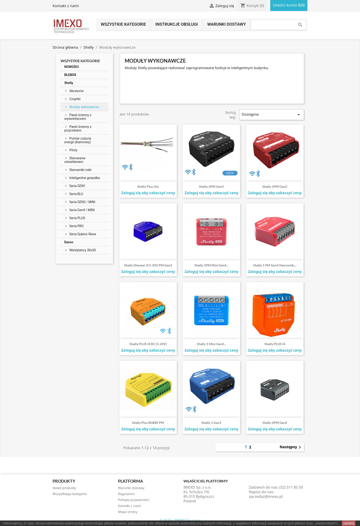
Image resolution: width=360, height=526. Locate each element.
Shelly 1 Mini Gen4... (211, 344)
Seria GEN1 (77, 186)
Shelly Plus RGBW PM (148, 423)
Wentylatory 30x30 (82, 250)
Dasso (68, 242)
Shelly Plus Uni (148, 186)
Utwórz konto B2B (289, 5)
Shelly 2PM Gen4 (274, 423)
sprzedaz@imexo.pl (266, 496)
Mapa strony (127, 511)
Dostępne (271, 115)
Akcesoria (76, 91)
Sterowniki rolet (80, 170)
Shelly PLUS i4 (274, 344)
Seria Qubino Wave (82, 234)
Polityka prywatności (133, 500)
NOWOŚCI (71, 67)
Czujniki (75, 99)
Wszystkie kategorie (123, 24)
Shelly (68, 83)
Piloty (73, 150)
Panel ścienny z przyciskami (77, 128)
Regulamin (126, 494)
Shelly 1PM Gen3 (274, 186)
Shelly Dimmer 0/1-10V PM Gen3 (148, 265)
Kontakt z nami (66, 5)
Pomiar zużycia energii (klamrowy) (77, 140)
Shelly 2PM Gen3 (211, 186)
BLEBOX (70, 75)
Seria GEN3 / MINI (82, 202)
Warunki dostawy (226, 24)
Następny (291, 447)
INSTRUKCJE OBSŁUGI (176, 24)
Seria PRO (76, 226)
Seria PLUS (77, 218)
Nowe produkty (64, 488)
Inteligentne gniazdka (84, 178)
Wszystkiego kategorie (70, 494)
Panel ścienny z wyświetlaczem (77, 116)
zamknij (348, 523)
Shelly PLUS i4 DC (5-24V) (148, 344)
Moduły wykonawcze (84, 107)
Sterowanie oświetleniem (74, 160)
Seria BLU (76, 194)
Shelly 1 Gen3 (211, 423)
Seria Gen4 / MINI (82, 210)
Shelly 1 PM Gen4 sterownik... (274, 265)
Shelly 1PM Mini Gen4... (211, 265)
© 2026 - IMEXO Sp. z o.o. (180, 520)
